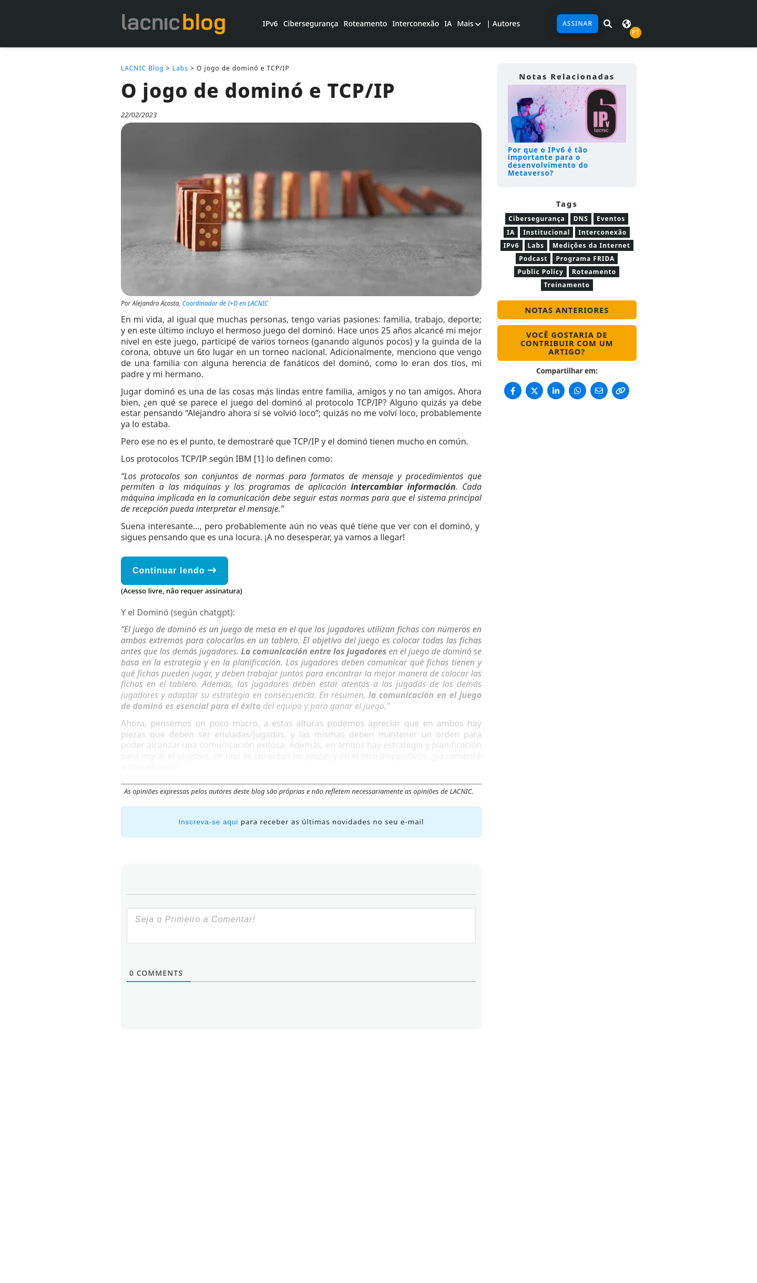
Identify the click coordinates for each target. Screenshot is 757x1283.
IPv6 (270, 23)
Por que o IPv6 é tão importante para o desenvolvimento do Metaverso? (548, 161)
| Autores (503, 23)
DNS (581, 218)
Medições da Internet (591, 245)
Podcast (533, 258)
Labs (180, 68)
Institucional (546, 232)
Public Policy (540, 271)
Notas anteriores (567, 310)
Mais (469, 23)
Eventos (611, 218)
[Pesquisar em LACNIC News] (607, 23)
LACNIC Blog (142, 68)
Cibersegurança (311, 23)
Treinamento (567, 284)
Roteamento (365, 23)
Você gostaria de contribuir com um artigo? (566, 343)
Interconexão (415, 23)
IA (448, 23)
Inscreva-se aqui (209, 822)
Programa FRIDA (585, 258)
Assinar (577, 23)
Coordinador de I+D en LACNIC (225, 303)
